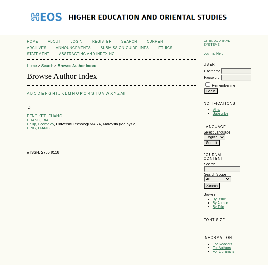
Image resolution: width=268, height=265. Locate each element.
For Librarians (223, 251)
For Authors (222, 248)
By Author (220, 203)
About (54, 41)
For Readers (222, 244)
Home (32, 41)
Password (212, 78)
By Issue (219, 199)
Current (156, 41)
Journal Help (213, 53)
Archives (36, 48)
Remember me (223, 85)
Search (129, 41)
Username (212, 71)
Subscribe (220, 114)
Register (102, 41)
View (216, 110)
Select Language (217, 132)
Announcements (73, 48)
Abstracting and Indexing (87, 54)
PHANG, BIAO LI (41, 120)
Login (76, 41)
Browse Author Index (77, 66)
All (122, 93)
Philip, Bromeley (40, 124)
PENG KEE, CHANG (44, 116)
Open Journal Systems (217, 42)
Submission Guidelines (125, 48)
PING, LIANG (38, 128)
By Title (218, 207)
